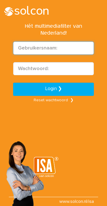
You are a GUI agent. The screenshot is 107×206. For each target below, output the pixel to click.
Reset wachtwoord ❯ (54, 100)
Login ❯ (53, 88)
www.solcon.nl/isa (76, 201)
